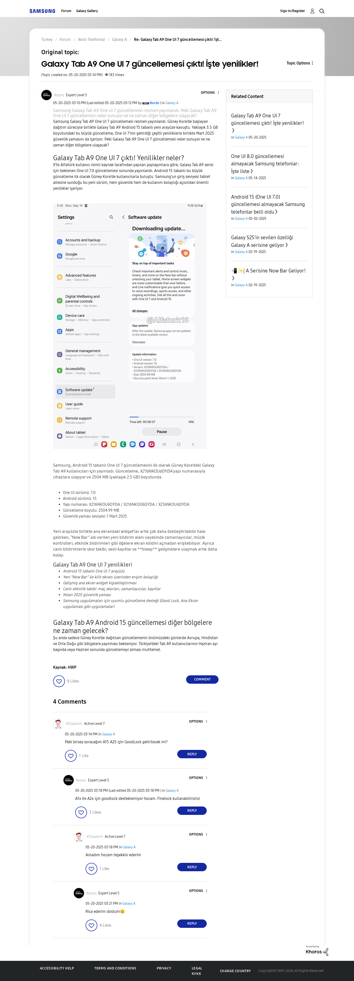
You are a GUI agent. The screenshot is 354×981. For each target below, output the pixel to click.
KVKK (196, 974)
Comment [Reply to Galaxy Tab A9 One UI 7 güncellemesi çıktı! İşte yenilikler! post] (202, 679)
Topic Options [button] (298, 63)
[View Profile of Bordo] (154, 103)
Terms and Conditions (115, 968)
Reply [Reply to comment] (192, 754)
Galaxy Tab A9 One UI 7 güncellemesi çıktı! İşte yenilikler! (267, 119)
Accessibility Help (57, 968)
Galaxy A (171, 103)
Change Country (235, 971)
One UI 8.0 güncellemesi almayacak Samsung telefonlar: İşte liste (265, 163)
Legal (197, 968)
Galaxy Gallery (87, 11)
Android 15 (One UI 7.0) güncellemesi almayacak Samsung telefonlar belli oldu (268, 204)
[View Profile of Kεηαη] (59, 95)
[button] (210, 93)
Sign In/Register (292, 11)
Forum (66, 11)
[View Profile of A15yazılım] (74, 724)
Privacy (164, 968)
